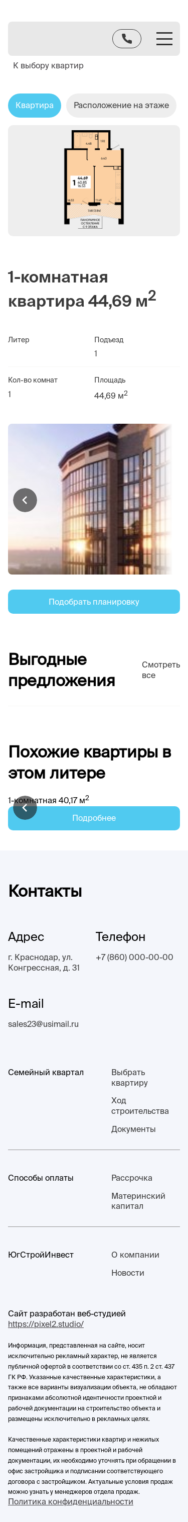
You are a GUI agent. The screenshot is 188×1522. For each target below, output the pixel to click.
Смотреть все (161, 670)
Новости (127, 1272)
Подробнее (94, 817)
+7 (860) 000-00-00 (134, 957)
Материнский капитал (138, 1201)
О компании (135, 1254)
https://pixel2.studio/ (46, 1323)
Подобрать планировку (94, 601)
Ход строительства (140, 1105)
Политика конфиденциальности (70, 1501)
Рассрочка (131, 1177)
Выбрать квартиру (129, 1077)
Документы (133, 1128)
